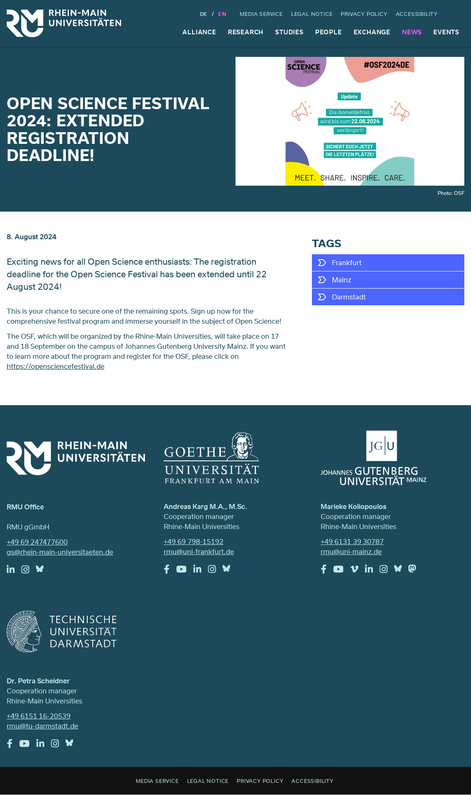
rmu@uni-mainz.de (351, 551)
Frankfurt (347, 262)
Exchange (372, 32)
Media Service (261, 14)
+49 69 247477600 (37, 542)
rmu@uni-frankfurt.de (199, 551)
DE (204, 14)
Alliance (199, 32)
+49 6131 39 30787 (352, 541)
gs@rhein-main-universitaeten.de (60, 552)
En (222, 14)
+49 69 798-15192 (193, 541)
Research (245, 32)
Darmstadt (349, 297)
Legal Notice (312, 14)
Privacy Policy (364, 14)
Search (456, 14)
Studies (289, 32)
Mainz (341, 279)
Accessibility (417, 14)
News (412, 32)
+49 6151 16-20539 (39, 716)
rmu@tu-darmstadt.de (42, 726)
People (328, 32)
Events (446, 32)
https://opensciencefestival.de (55, 366)
